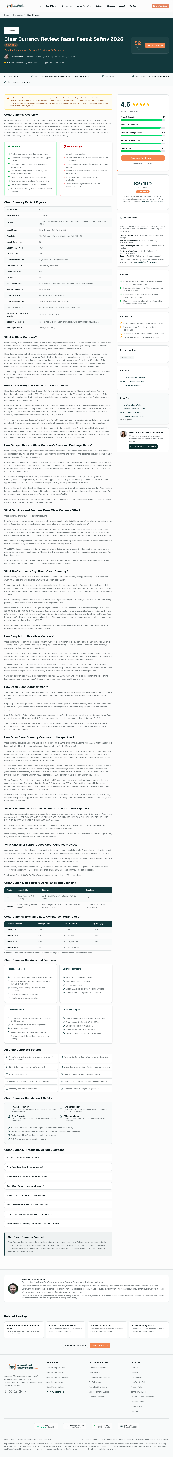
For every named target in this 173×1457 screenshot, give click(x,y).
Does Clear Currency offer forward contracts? (58, 1205)
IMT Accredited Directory (132, 381)
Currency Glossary (97, 1397)
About (122, 6)
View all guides (126, 420)
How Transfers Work (130, 405)
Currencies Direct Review (100, 1377)
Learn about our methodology (152, 202)
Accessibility (136, 1406)
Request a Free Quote (143, 158)
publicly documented (99, 103)
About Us (135, 1367)
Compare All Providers (75, 1345)
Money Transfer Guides (99, 1392)
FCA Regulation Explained (132, 412)
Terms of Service (138, 1392)
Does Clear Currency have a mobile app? (58, 1186)
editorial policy (134, 1446)
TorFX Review (95, 1382)
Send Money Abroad (130, 385)
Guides (99, 6)
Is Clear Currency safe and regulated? (58, 1157)
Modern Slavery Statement (142, 1397)
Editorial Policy (137, 1377)
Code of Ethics (137, 1401)
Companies (67, 6)
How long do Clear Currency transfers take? (58, 1195)
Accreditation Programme (145, 262)
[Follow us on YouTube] (25, 1391)
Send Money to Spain (55, 1367)
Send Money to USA (55, 1372)
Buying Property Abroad (132, 416)
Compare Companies (98, 1367)
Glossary (111, 6)
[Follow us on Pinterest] (20, 1391)
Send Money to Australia (57, 1377)
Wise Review (94, 1372)
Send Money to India (55, 1387)
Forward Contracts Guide (132, 409)
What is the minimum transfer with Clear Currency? (58, 1214)
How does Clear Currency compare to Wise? (58, 1176)
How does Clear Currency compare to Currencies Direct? (58, 1224)
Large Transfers (84, 6)
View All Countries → (56, 1392)
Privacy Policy (137, 1387)
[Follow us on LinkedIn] (15, 1391)
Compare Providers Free (143, 446)
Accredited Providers (98, 1387)
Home (38, 6)
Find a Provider (160, 6)
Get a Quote (155, 45)
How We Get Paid (138, 1382)
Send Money (51, 6)
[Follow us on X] (10, 1391)
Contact (133, 6)
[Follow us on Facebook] (5, 1391)
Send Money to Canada (56, 1382)
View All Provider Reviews (132, 377)
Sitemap (134, 1411)
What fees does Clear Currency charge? (58, 1167)
